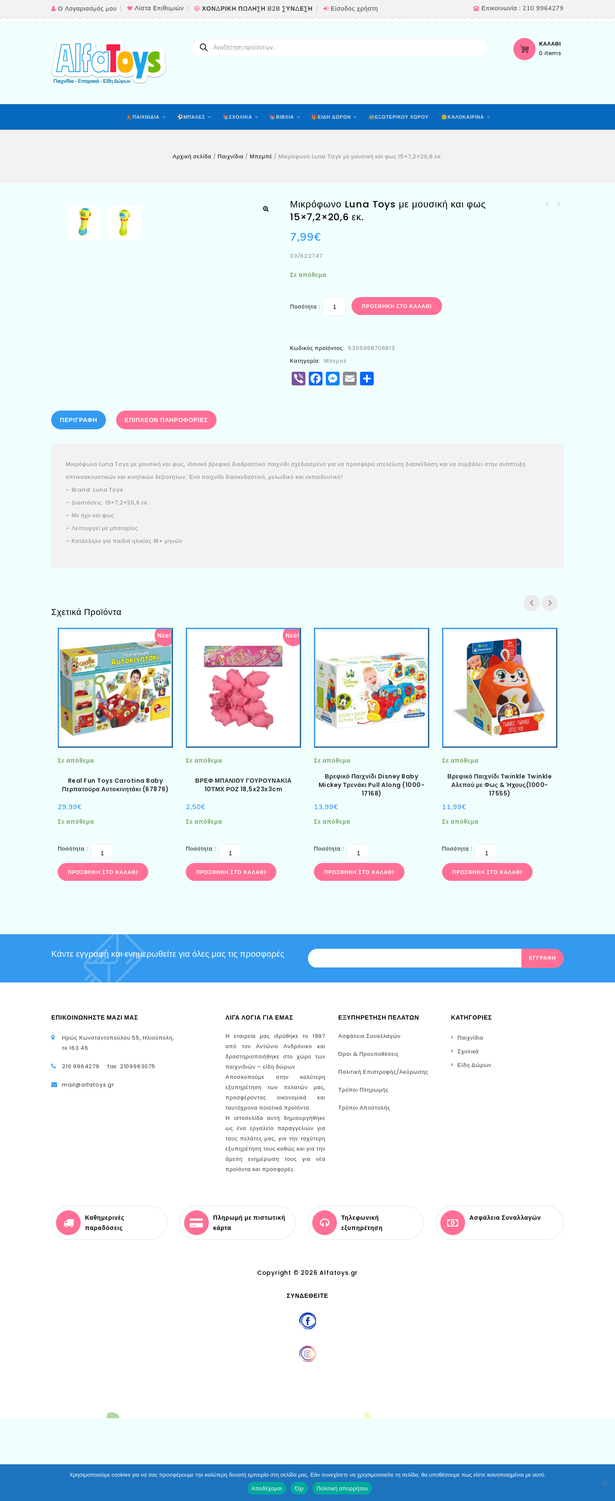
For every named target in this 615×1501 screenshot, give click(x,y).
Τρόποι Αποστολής (364, 1190)
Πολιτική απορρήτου (342, 1488)
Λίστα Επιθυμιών (159, 8)
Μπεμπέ (261, 156)
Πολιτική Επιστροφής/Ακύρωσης (383, 1155)
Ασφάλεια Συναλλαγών (369, 1119)
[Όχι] (604, 1482)
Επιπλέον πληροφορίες (166, 502)
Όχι (299, 1488)
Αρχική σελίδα (192, 156)
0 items (550, 53)
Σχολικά (468, 1134)
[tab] (80, 502)
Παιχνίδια (230, 156)
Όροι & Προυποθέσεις (368, 1137)
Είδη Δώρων (474, 1148)
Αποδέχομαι (267, 1488)
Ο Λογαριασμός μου (87, 9)
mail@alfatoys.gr (88, 1167)
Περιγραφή (78, 502)
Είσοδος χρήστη (354, 9)
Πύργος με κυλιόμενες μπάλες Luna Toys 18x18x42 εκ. (547, 204)
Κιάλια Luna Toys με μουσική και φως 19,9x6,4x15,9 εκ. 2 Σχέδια (558, 204)
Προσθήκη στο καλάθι (397, 306)
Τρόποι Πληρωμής (363, 1173)
